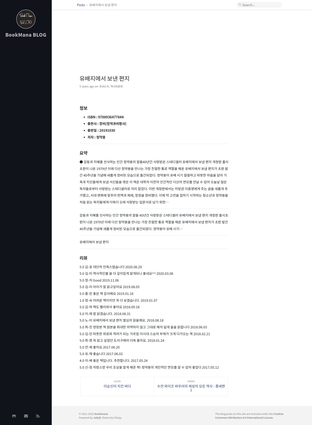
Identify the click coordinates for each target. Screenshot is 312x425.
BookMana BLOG (26, 34)
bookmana (101, 414)
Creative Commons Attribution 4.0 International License (249, 415)
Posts (81, 4)
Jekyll (97, 417)
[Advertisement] (26, 104)
